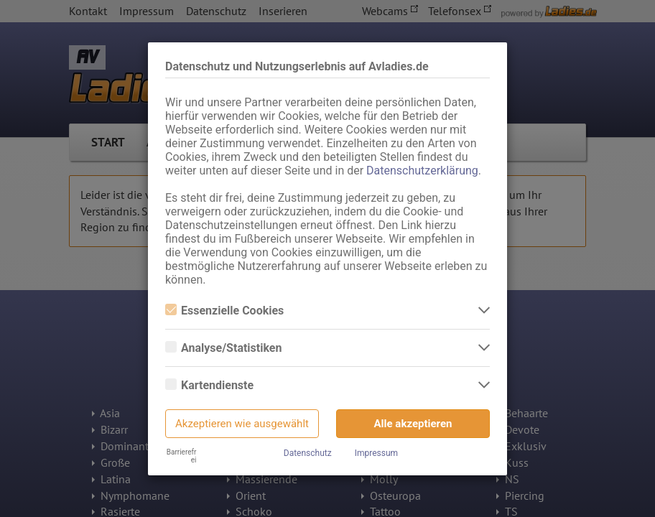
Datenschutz (308, 453)
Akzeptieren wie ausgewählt (242, 423)
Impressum (376, 453)
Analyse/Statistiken (223, 348)
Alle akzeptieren (413, 423)
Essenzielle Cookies (224, 310)
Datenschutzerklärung (422, 170)
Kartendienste (209, 385)
